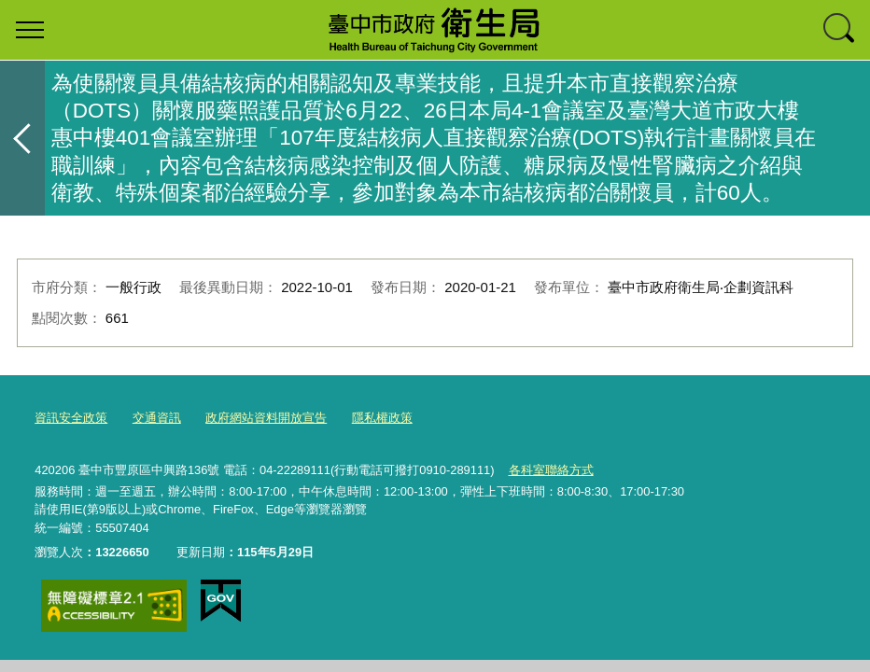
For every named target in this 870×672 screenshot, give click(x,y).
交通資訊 (157, 418)
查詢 (840, 30)
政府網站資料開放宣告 (266, 418)
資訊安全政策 (71, 418)
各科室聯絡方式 (551, 470)
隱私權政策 (382, 418)
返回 (22, 138)
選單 (30, 30)
